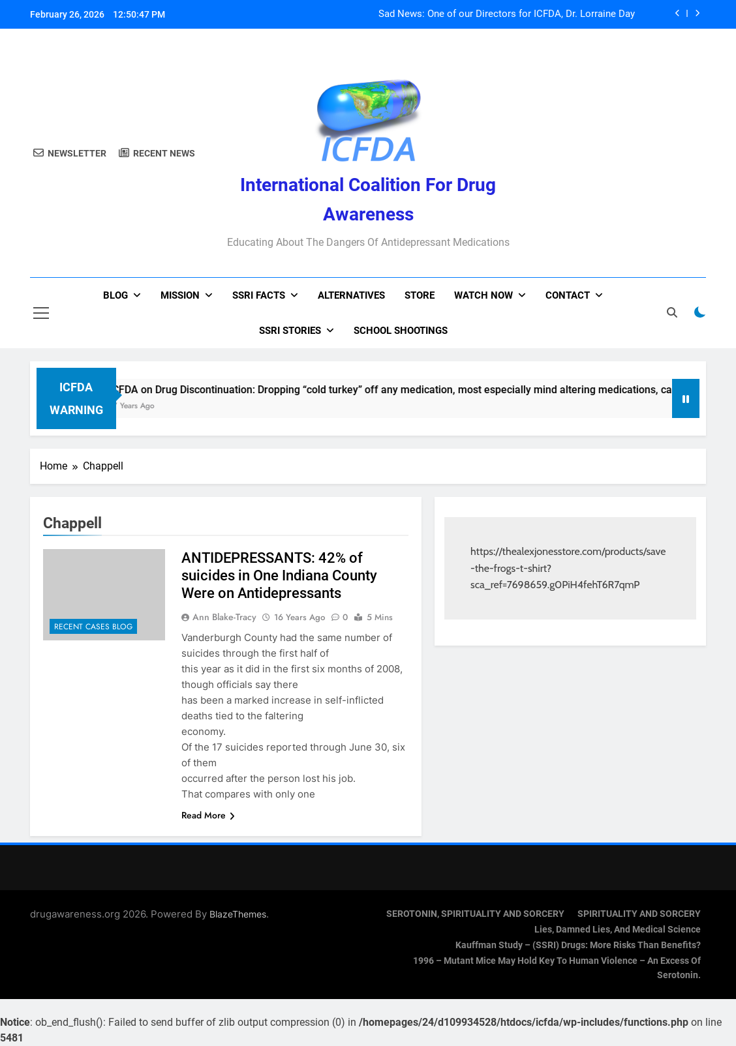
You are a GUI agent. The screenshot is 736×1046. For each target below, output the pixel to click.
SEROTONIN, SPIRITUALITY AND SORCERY (475, 913)
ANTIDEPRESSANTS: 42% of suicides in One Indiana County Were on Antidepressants (279, 575)
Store (420, 295)
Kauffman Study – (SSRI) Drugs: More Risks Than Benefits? (578, 945)
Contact (567, 295)
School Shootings (401, 330)
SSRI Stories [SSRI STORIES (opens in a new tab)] (290, 330)
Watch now (483, 295)
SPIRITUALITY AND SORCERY (639, 913)
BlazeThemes (237, 913)
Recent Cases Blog (93, 627)
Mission (180, 295)
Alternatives (351, 295)
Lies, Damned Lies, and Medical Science (617, 929)
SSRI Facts (258, 295)
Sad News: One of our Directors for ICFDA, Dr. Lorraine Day (506, 14)
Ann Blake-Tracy (224, 616)
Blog (115, 295)
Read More (208, 815)
